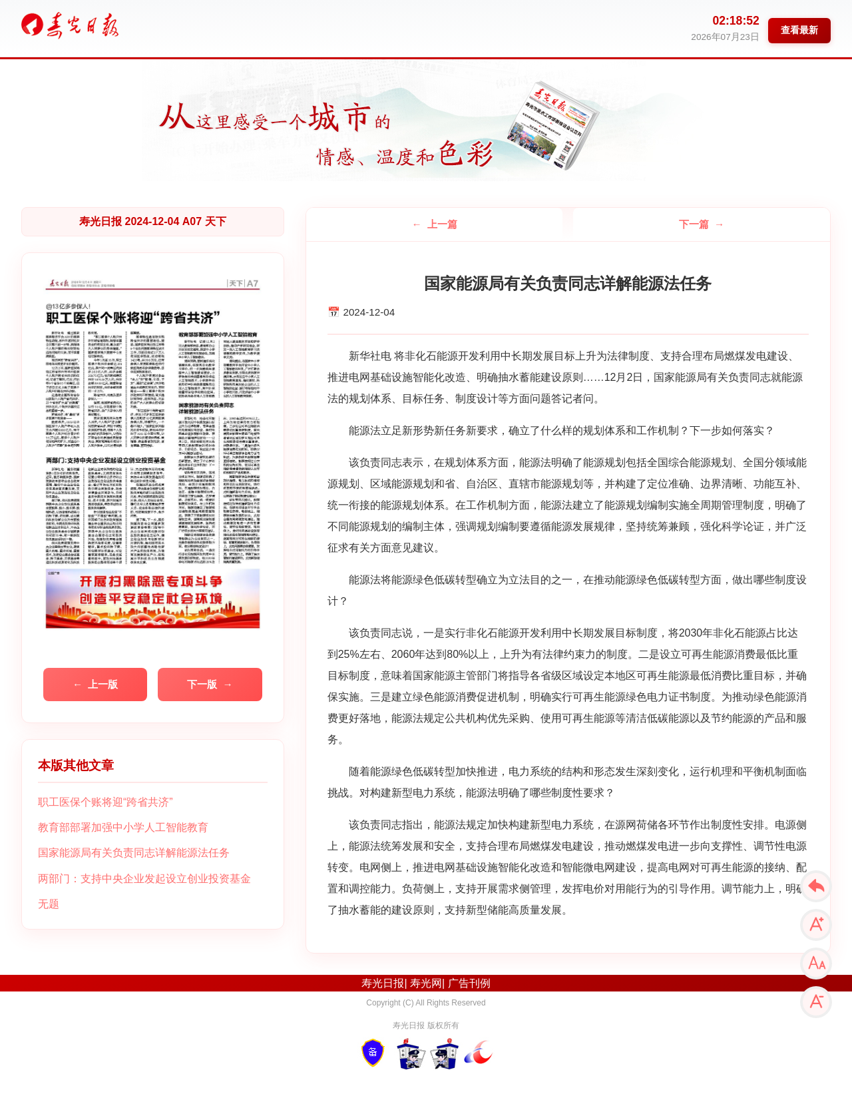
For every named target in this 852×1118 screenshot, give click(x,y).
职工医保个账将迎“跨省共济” (105, 802)
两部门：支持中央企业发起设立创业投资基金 (144, 878)
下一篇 (694, 224)
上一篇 (442, 224)
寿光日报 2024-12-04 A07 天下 (152, 221)
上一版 (103, 684)
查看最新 (799, 30)
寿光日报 (382, 983)
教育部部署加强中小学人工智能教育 (123, 827)
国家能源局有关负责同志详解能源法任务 (134, 852)
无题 (48, 904)
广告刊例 (469, 983)
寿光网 (426, 983)
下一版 (202, 684)
